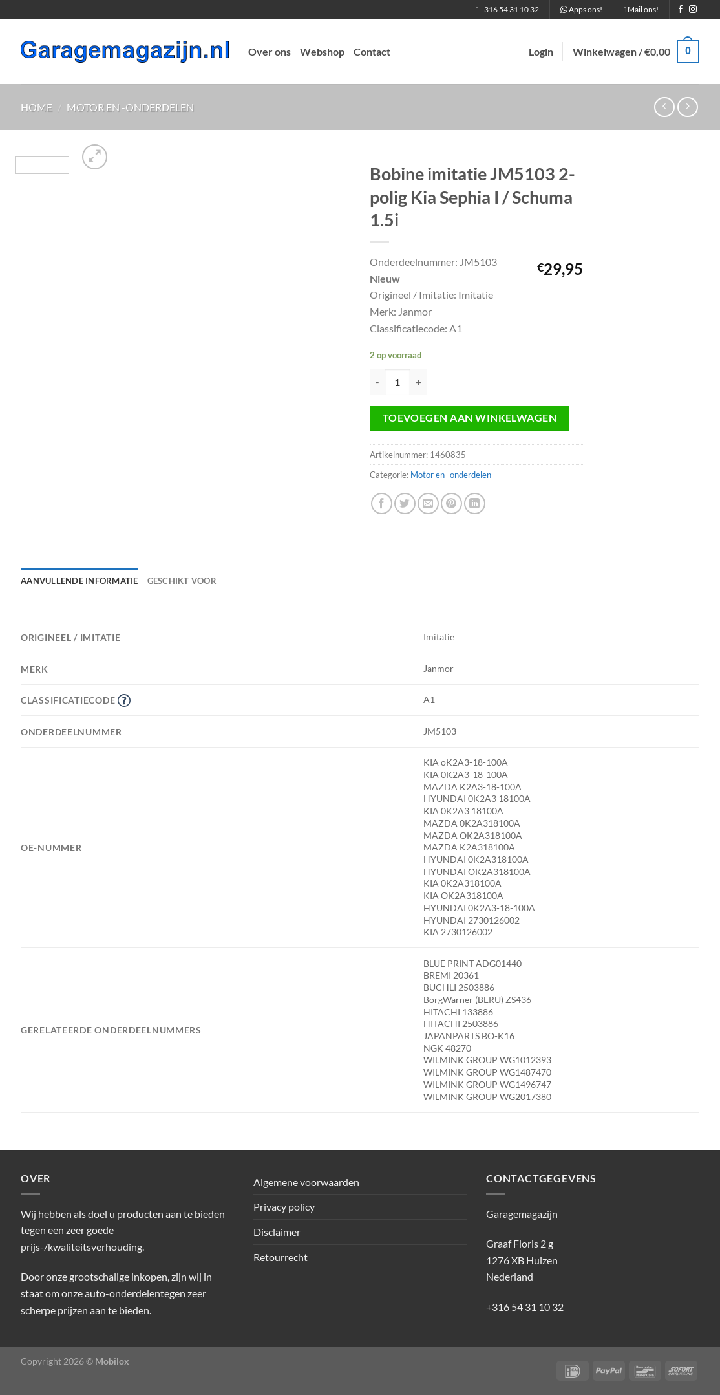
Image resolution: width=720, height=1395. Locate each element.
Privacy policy (284, 1206)
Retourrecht (280, 1257)
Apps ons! (581, 9)
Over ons (269, 51)
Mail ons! (641, 9)
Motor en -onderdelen (130, 107)
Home (36, 107)
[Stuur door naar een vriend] (428, 503)
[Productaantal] (397, 382)
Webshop (322, 51)
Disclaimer (277, 1232)
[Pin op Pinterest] (451, 503)
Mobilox (112, 1361)
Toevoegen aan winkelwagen (470, 418)
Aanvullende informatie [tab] (79, 581)
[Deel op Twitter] (405, 503)
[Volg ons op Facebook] (680, 9)
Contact (372, 51)
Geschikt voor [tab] (182, 581)
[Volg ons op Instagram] (693, 9)
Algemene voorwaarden (306, 1182)
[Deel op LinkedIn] (474, 503)
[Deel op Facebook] (381, 503)
